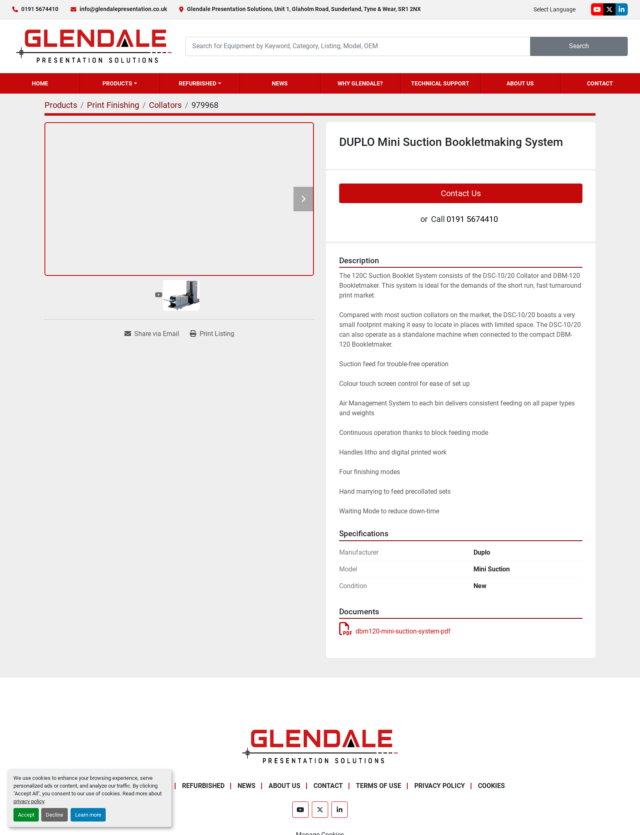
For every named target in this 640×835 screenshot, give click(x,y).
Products (117, 83)
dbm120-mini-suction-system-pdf (395, 631)
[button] (120, 83)
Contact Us (461, 193)
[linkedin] (622, 9)
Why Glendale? (360, 83)
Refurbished (197, 83)
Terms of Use (378, 786)
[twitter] (609, 9)
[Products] (60, 105)
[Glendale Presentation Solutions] (320, 746)
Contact (600, 83)
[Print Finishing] (113, 105)
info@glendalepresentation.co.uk (123, 9)
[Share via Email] (151, 334)
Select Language (554, 9)
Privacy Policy (439, 786)
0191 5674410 (39, 9)
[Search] (357, 46)
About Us (520, 83)
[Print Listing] (212, 334)
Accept (26, 815)
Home (40, 83)
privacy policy (28, 801)
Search (579, 46)
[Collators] (165, 105)
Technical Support (440, 83)
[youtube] (597, 9)
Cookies (491, 786)
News (280, 83)
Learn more (88, 815)
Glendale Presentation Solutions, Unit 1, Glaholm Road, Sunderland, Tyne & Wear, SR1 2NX (304, 9)
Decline (54, 815)
